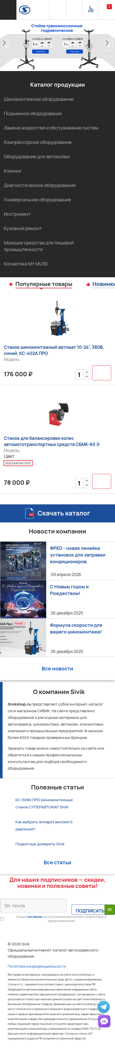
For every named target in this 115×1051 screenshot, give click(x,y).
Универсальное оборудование (37, 199)
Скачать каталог (63, 513)
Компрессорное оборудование (38, 142)
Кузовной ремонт (23, 228)
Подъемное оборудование (33, 113)
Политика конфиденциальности (37, 966)
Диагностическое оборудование (40, 185)
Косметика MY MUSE (26, 264)
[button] (6, 45)
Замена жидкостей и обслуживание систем (51, 128)
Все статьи (57, 862)
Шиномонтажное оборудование (39, 99)
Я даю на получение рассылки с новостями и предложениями (61, 919)
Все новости (57, 668)
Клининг (13, 171)
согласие (34, 916)
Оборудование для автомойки (37, 156)
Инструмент (17, 214)
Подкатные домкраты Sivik (39, 844)
